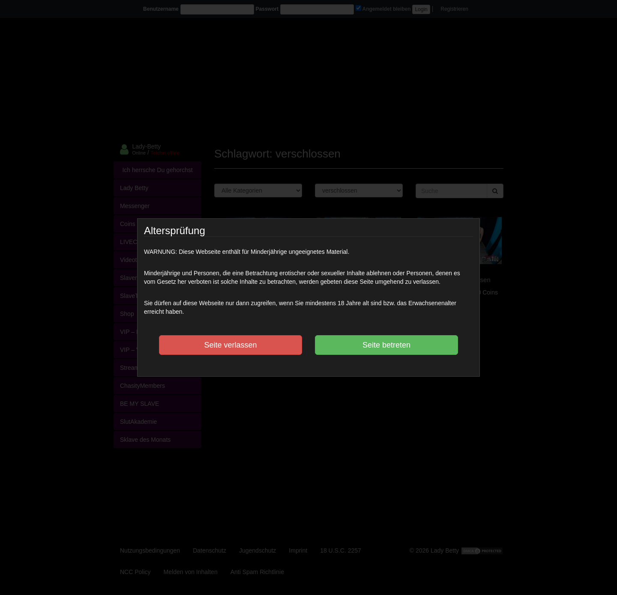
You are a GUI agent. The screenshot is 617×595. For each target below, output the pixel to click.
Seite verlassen (230, 345)
